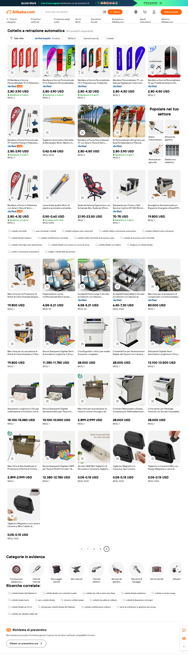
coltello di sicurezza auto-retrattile (137, 238)
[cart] (145, 12)
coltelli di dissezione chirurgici (138, 600)
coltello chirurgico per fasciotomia (25, 245)
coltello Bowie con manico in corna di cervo (68, 245)
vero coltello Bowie (45, 600)
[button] (104, 12)
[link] (184, 630)
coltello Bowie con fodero (108, 245)
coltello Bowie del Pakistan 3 (22, 593)
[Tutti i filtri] (17, 38)
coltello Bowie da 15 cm (20, 607)
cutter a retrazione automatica (23, 252)
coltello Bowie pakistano (133, 593)
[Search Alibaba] (72, 12)
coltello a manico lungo (163, 593)
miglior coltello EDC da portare (60, 252)
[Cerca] (115, 11)
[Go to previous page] (81, 549)
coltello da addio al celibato (103, 600)
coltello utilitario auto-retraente (158, 231)
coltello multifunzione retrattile (52, 238)
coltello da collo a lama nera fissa (99, 593)
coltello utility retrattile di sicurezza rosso (94, 238)
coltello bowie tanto (18, 600)
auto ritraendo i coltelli (44, 231)
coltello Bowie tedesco (19, 238)
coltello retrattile (17, 231)
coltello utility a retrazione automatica (117, 231)
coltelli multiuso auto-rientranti (77, 231)
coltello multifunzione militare (96, 607)
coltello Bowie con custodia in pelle (59, 593)
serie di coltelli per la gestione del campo (136, 607)
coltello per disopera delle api (22, 614)
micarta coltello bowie (72, 600)
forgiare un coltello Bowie (140, 245)
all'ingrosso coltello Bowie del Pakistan (56, 607)
